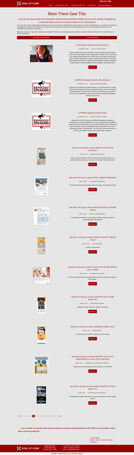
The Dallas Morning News (97, 214)
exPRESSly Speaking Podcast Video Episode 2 (93, 80)
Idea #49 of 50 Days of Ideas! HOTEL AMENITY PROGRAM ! (92, 178)
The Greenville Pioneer (97, 273)
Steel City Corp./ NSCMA (98, 49)
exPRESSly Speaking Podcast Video (93, 113)
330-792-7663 (75, 446)
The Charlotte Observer (97, 181)
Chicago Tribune (97, 243)
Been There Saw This (78, 5)
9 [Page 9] (43, 416)
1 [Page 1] (23, 416)
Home (51, 5)
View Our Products (92, 37)
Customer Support (103, 5)
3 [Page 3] (28, 416)
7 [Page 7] (38, 416)
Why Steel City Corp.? (62, 5)
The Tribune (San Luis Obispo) (97, 392)
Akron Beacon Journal (97, 154)
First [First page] (20, 416)
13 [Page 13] (55, 416)
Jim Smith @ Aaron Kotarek (98, 83)
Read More (93, 67)
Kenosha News (96, 330)
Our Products (91, 5)
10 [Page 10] (46, 416)
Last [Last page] (59, 416)
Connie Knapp (94, 438)
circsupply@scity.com (73, 449)
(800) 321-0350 (105, 1)
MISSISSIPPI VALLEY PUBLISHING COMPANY (97, 363)
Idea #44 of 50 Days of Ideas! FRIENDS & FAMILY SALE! (93, 327)
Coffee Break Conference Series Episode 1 (92, 45)
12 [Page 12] (52, 416)
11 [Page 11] (49, 416)
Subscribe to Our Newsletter (41, 37)
